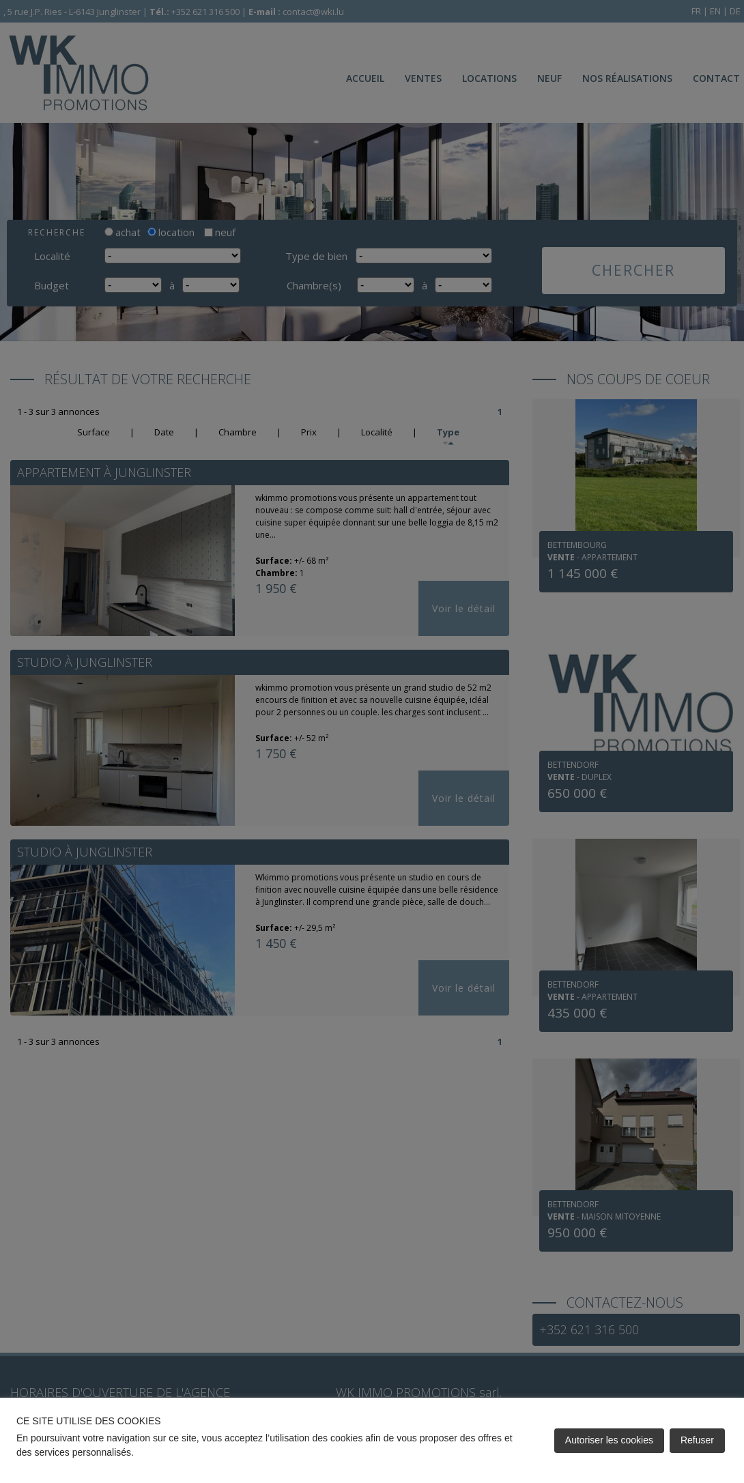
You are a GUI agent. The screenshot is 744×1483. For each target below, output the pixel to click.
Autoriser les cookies (609, 1440)
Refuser (697, 1440)
